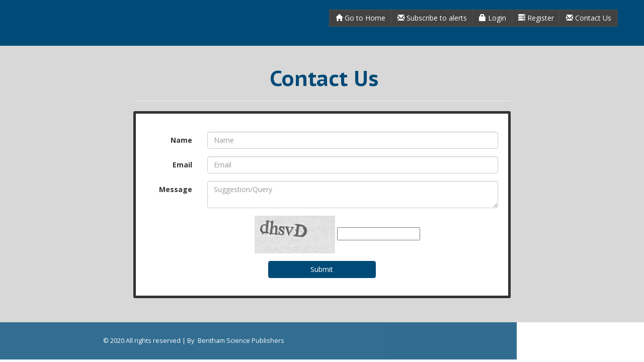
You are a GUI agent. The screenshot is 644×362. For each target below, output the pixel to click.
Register (536, 18)
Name (181, 140)
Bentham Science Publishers (163, 340)
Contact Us (588, 18)
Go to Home (360, 18)
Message (175, 189)
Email (182, 164)
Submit (321, 269)
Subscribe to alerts (432, 18)
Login (492, 18)
